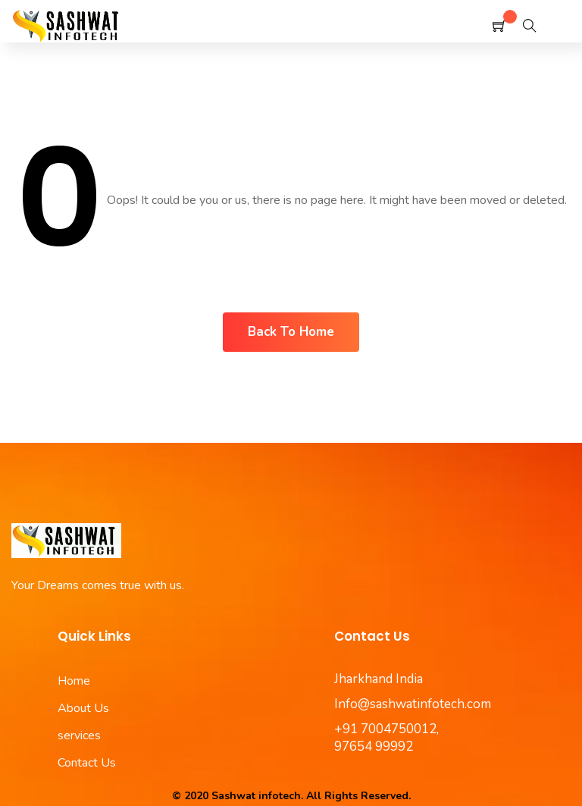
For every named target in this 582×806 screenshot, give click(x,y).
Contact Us (87, 762)
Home (74, 681)
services (79, 735)
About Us (83, 708)
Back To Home (291, 331)
